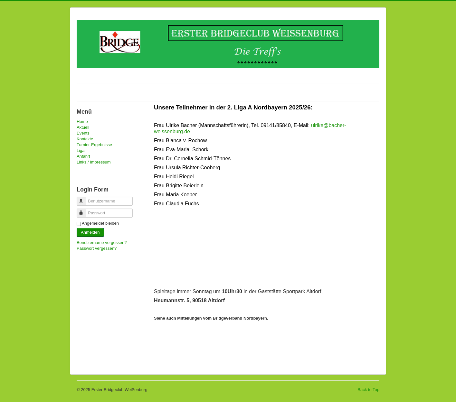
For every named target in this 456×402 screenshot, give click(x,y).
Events (83, 133)
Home (82, 121)
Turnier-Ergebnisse (94, 144)
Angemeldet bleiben (100, 223)
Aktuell (83, 127)
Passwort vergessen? (97, 248)
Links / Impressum (93, 162)
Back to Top (368, 389)
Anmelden (90, 232)
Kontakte (85, 138)
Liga (81, 150)
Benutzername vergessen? (102, 242)
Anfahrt (83, 156)
